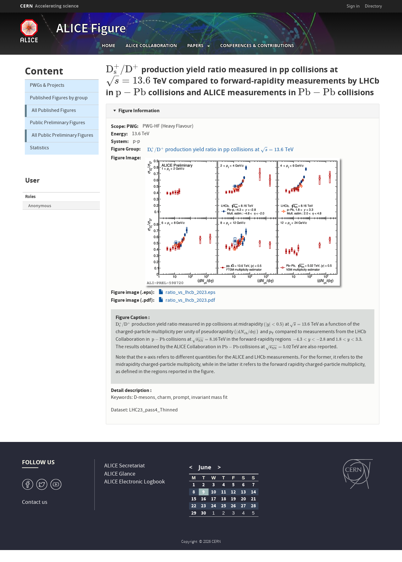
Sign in (353, 6)
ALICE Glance (119, 474)
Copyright (189, 542)
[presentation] (122, 69)
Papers (195, 45)
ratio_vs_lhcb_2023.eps (190, 293)
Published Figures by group (59, 98)
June (205, 467)
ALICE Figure (91, 29)
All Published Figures (54, 111)
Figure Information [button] (139, 110)
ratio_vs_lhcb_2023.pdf (190, 301)
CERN (49, 6)
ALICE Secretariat (124, 466)
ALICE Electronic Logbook (134, 482)
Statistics (39, 148)
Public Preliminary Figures (57, 123)
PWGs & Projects (47, 86)
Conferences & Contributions (257, 45)
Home (108, 45)
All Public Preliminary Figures (62, 136)
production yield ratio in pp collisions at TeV (220, 149)
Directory (373, 6)
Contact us (34, 503)
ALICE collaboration (151, 45)
